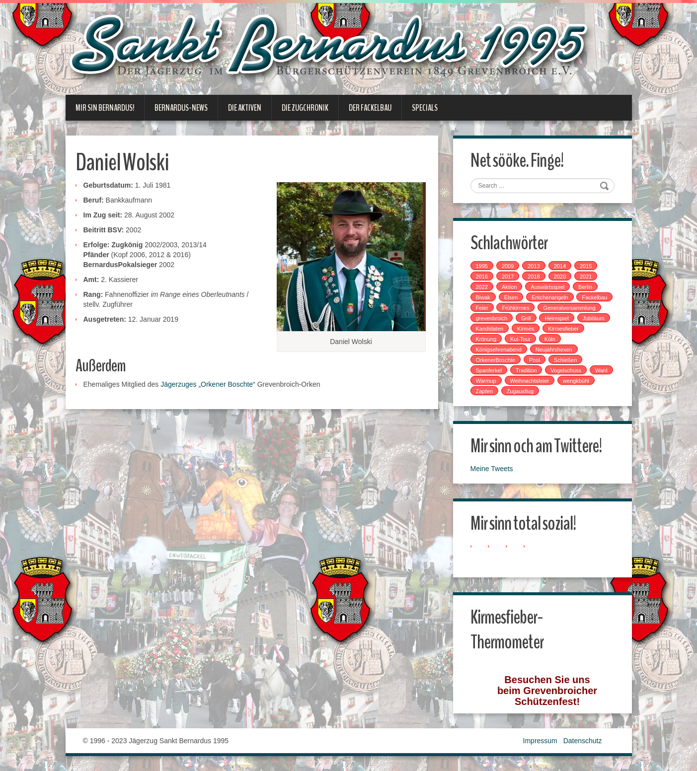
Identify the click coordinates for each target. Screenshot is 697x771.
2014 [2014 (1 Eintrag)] (560, 266)
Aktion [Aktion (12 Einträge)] (509, 287)
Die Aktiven (244, 108)
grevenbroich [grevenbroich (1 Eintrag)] (492, 318)
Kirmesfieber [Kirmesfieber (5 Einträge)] (563, 329)
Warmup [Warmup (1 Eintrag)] (486, 381)
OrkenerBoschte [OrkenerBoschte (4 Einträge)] (495, 360)
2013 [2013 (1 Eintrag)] (534, 266)
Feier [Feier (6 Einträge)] (482, 308)
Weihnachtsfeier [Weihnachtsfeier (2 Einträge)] (529, 381)
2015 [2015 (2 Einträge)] (586, 266)
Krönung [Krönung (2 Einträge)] (486, 339)
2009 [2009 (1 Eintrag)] (508, 266)
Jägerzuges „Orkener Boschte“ (207, 384)
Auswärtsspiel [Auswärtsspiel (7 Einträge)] (547, 287)
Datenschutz (582, 741)
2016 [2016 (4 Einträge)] (482, 277)
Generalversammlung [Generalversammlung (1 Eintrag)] (569, 308)
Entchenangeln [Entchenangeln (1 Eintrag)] (550, 297)
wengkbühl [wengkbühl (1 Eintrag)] (576, 381)
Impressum (540, 741)
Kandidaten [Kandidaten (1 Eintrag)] (490, 329)
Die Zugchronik (305, 108)
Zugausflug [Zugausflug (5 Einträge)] (520, 391)
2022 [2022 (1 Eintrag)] (482, 287)
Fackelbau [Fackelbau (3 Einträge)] (594, 297)
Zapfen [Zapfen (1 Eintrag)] (484, 391)
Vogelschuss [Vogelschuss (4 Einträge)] (565, 370)
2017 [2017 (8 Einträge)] (508, 277)
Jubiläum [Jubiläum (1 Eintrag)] (594, 318)
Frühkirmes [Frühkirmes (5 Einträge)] (515, 308)
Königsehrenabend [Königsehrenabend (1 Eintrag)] (499, 349)
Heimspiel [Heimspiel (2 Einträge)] (556, 318)
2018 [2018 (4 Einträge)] (534, 277)
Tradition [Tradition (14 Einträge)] (526, 370)
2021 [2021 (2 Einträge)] (586, 277)
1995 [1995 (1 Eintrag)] (482, 266)
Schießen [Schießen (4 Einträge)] (565, 360)
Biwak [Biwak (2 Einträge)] (483, 297)
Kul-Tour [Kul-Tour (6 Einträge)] (520, 339)
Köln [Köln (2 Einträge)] (549, 339)
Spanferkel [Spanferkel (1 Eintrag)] (489, 370)
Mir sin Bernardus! (105, 108)
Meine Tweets (491, 469)
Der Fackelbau (370, 108)
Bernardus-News (181, 108)
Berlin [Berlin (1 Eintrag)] (585, 287)
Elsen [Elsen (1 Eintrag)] (511, 297)
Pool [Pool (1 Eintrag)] (534, 360)
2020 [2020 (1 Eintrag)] (560, 277)
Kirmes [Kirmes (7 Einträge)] (525, 329)
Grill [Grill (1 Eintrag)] (526, 318)
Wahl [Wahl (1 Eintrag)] (601, 370)
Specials (425, 108)
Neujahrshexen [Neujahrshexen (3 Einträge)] (554, 349)
